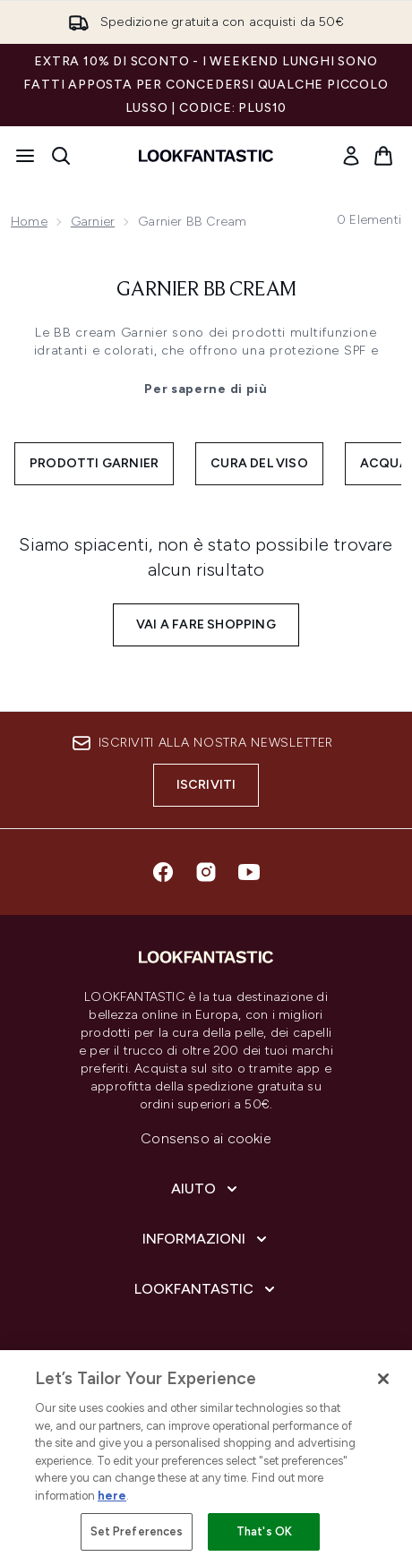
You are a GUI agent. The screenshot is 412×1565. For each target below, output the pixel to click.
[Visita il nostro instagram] (206, 872)
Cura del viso (259, 463)
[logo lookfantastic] (206, 156)
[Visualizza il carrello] (383, 156)
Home (29, 221)
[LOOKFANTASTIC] (206, 1289)
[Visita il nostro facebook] (163, 872)
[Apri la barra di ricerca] (61, 156)
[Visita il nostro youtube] (248, 872)
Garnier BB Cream (206, 290)
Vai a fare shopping (206, 624)
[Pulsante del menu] (25, 156)
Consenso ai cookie (206, 1138)
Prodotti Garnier (94, 463)
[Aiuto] (206, 1189)
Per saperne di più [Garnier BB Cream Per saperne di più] (206, 389)
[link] (351, 156)
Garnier (93, 221)
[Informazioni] (206, 1239)
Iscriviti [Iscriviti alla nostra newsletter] (206, 784)
